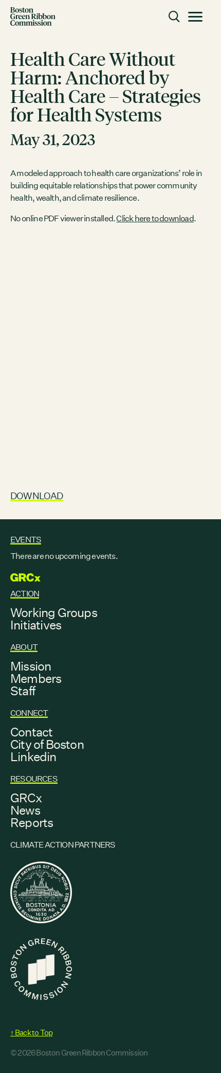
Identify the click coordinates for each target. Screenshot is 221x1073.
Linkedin (33, 756)
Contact (31, 732)
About (24, 647)
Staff (22, 690)
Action (24, 594)
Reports (31, 822)
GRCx (26, 797)
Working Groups (53, 612)
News (25, 810)
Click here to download (154, 218)
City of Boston (47, 744)
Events (25, 539)
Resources (34, 779)
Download (36, 495)
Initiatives (35, 625)
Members (35, 678)
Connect (29, 713)
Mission (30, 666)
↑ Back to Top (31, 1032)
